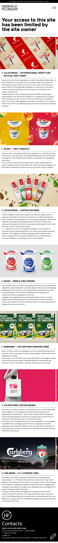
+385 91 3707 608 (10, 533)
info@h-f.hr (6, 535)
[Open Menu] (54, 8)
